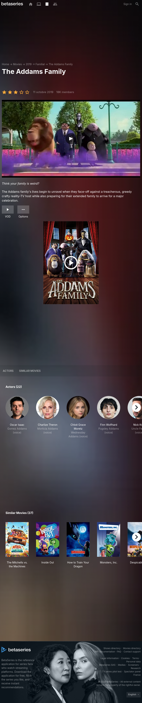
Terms (135, 658)
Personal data (133, 661)
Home (5, 64)
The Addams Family (61, 64)
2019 (29, 64)
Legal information (109, 658)
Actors (8, 370)
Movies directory (132, 648)
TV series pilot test (111, 671)
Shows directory (112, 648)
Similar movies (29, 370)
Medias (122, 664)
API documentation (105, 651)
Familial (40, 64)
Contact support (132, 651)
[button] (17, 419)
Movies (17, 64)
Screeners (133, 664)
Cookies (125, 658)
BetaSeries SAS (107, 664)
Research (136, 668)
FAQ (119, 651)
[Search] (137, 4)
